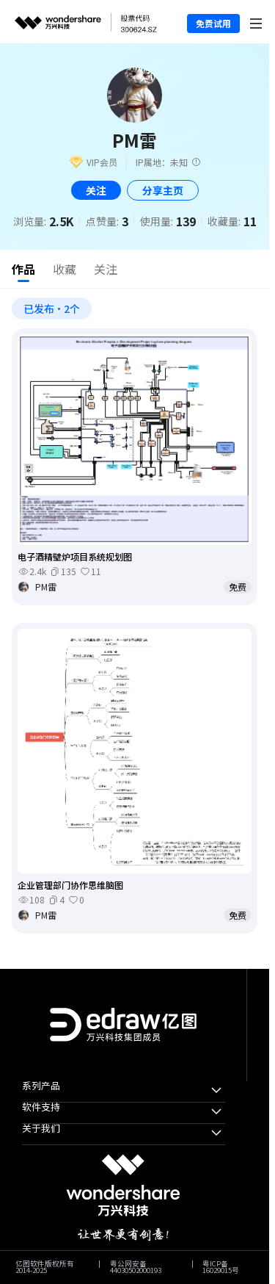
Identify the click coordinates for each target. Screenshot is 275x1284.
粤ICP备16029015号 (220, 1267)
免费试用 (213, 23)
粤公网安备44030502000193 (135, 1267)
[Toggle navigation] (256, 21)
